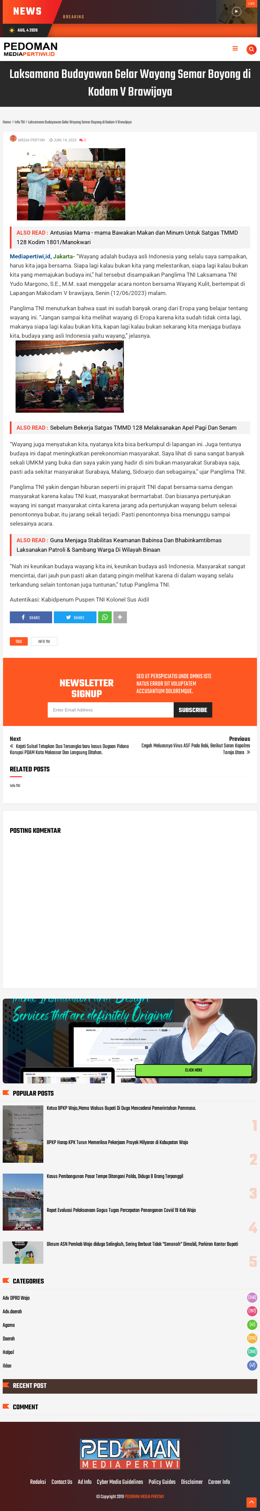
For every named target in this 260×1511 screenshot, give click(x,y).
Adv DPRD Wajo (16, 1298)
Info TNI (44, 642)
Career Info (219, 1482)
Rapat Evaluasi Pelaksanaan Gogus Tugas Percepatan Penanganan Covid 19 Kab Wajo (121, 1210)
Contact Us (61, 1482)
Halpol (8, 1352)
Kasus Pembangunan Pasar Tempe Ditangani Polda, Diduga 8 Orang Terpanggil (115, 1176)
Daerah (9, 1339)
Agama (9, 1325)
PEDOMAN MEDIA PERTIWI (144, 1497)
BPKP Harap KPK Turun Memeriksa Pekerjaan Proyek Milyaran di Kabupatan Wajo (117, 1142)
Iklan (7, 1366)
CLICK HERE (193, 1070)
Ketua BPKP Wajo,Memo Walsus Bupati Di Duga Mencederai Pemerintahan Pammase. (121, 1108)
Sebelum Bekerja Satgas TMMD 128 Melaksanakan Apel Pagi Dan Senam (143, 427)
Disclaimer (192, 1482)
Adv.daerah (12, 1312)
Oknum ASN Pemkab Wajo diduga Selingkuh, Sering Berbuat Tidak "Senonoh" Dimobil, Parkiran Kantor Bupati (142, 1244)
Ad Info (84, 1482)
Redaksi (38, 1482)
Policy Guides (162, 1482)
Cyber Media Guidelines (120, 1482)
